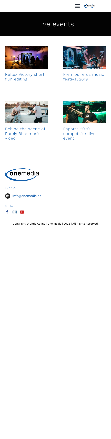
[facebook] (7, 212)
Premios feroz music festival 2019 (82, 79)
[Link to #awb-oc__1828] (77, 6)
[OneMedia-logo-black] (89, 5)
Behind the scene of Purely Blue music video (25, 136)
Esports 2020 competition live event (78, 139)
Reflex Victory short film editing (25, 76)
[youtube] (22, 212)
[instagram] (15, 212)
